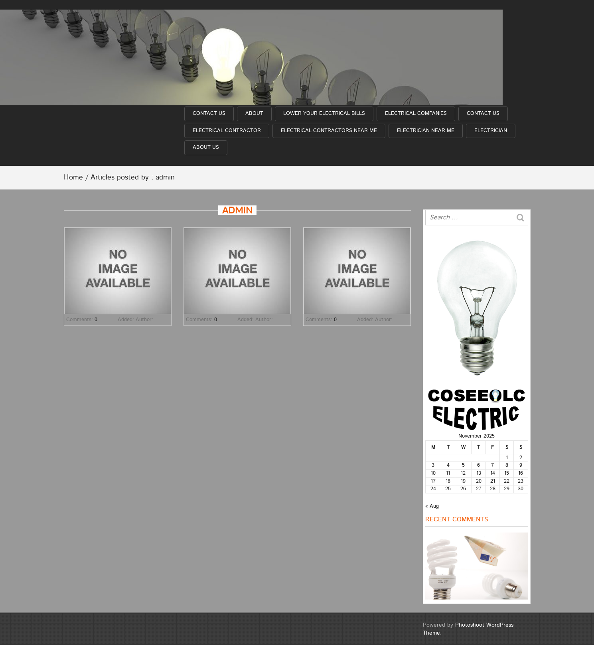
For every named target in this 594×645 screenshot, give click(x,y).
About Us (206, 147)
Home (73, 177)
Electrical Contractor (227, 130)
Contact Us (209, 113)
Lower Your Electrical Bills (324, 113)
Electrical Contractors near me (329, 130)
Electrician (490, 130)
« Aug (432, 506)
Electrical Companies (416, 113)
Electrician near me (425, 130)
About (254, 113)
